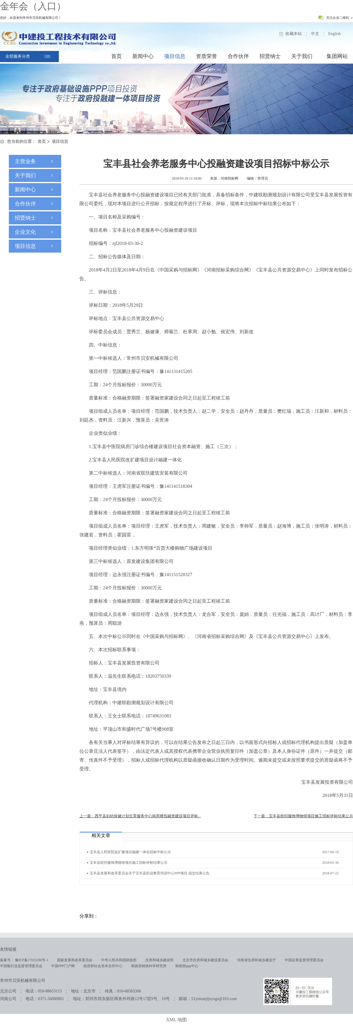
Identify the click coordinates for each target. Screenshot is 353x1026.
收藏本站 (293, 34)
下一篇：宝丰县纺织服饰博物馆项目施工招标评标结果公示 (303, 816)
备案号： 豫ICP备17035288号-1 (24, 960)
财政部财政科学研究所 (148, 966)
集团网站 (337, 56)
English (334, 34)
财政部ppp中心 (186, 966)
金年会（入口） (33, 6)
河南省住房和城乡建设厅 (256, 960)
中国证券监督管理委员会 (304, 960)
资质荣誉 (206, 56)
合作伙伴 (238, 56)
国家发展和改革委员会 (74, 960)
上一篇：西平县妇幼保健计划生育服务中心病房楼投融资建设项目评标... (140, 816)
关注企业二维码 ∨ (339, 17)
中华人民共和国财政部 (118, 960)
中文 (315, 34)
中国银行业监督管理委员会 (21, 966)
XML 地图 (176, 1019)
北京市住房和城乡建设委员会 (205, 960)
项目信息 (174, 56)
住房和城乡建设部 (159, 960)
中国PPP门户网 (63, 966)
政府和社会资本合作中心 (103, 966)
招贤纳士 (270, 56)
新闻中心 (143, 56)
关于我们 (301, 56)
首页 (116, 56)
